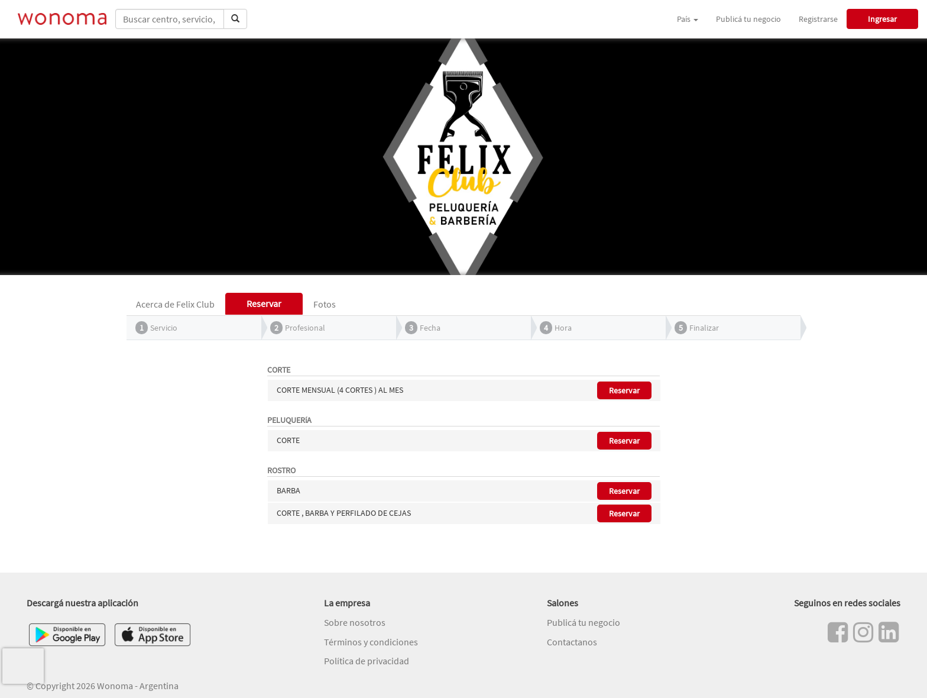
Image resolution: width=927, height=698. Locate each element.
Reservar (624, 390)
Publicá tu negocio (748, 19)
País (687, 19)
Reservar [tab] (264, 303)
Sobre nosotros (354, 622)
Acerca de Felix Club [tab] (175, 304)
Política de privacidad (366, 661)
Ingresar (882, 19)
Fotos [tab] (324, 304)
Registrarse (818, 19)
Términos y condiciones (371, 642)
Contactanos (572, 642)
